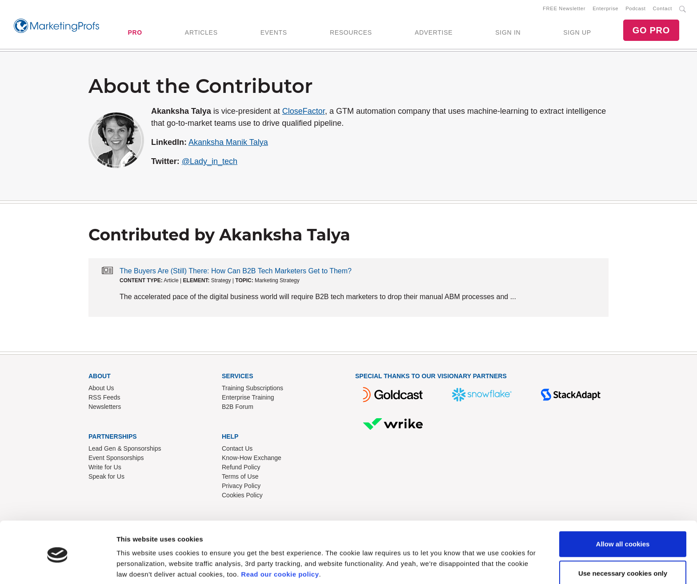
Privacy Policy (241, 487)
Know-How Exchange (251, 459)
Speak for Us (106, 478)
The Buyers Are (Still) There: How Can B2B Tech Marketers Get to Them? (236, 272)
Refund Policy (241, 468)
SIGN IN (508, 33)
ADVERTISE (434, 33)
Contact (662, 9)
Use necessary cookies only (622, 540)
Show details (137, 566)
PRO (135, 33)
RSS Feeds (104, 399)
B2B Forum (237, 408)
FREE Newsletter (564, 9)
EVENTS (273, 33)
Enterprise (605, 9)
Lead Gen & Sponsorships (124, 450)
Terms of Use (240, 478)
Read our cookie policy (280, 542)
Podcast (635, 9)
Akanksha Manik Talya (228, 144)
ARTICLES (201, 33)
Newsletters (104, 408)
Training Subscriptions (252, 389)
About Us (101, 389)
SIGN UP (577, 33)
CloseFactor (303, 112)
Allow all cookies (623, 512)
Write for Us (104, 468)
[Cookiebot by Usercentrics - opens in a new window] (57, 566)
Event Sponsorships (116, 459)
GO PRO (651, 31)
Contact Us (237, 450)
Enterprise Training (248, 399)
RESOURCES (351, 33)
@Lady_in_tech (209, 163)
